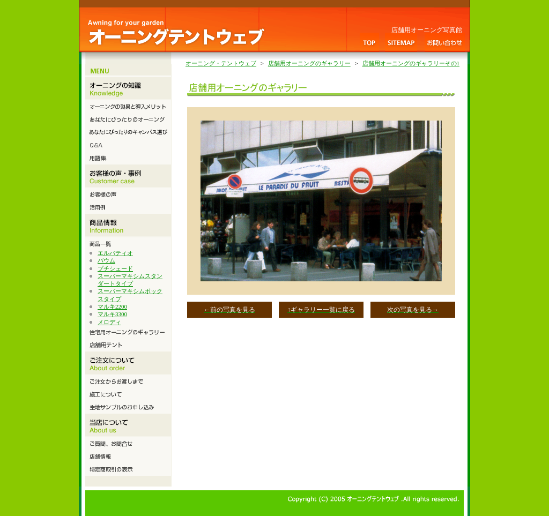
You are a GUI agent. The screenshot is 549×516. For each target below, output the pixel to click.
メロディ (109, 322)
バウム (106, 260)
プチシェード (115, 268)
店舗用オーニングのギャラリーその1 (411, 63)
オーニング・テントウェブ (221, 63)
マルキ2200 (112, 306)
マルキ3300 (112, 314)
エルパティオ (115, 253)
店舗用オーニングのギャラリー (309, 63)
